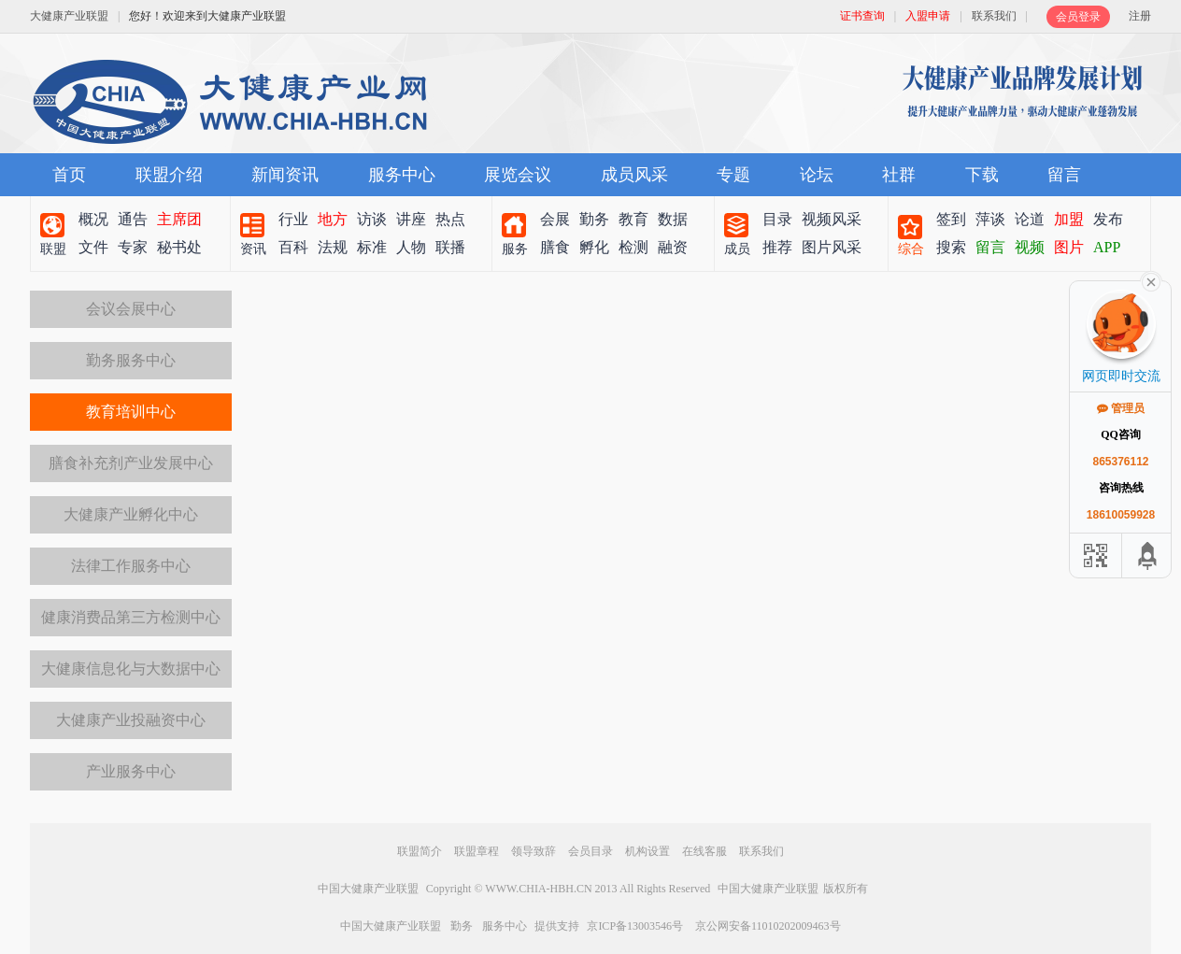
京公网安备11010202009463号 (768, 926)
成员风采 (634, 174)
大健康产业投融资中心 (131, 720)
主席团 (179, 219)
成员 (737, 249)
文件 (93, 247)
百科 (293, 247)
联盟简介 (419, 851)
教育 (633, 219)
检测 (633, 247)
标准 (372, 247)
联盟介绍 (169, 174)
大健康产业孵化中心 (131, 514)
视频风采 (831, 219)
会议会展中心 (131, 309)
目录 (777, 219)
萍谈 (990, 219)
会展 (555, 219)
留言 (1064, 174)
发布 (1108, 219)
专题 (733, 174)
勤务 (594, 219)
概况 (93, 219)
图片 (1069, 247)
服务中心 (401, 174)
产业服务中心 (131, 771)
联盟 (53, 249)
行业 (293, 219)
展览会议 (517, 174)
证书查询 (862, 15)
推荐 (777, 247)
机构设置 (647, 851)
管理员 (1121, 408)
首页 (69, 174)
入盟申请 (927, 15)
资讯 (253, 249)
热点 (450, 219)
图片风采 (831, 247)
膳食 (555, 247)
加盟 (1069, 219)
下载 (982, 174)
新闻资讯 (285, 174)
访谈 (372, 219)
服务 (515, 249)
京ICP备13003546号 (635, 926)
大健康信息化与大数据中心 (131, 668)
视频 (1030, 247)
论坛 (816, 174)
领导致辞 (533, 851)
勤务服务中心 (131, 360)
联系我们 (994, 15)
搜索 (951, 247)
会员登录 (1078, 16)
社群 (899, 174)
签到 (951, 219)
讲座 (411, 219)
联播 (450, 247)
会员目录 (590, 851)
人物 (411, 247)
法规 (333, 247)
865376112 (1120, 461)
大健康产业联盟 (69, 15)
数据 (673, 219)
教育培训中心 (131, 412)
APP (1106, 247)
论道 (1030, 219)
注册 (1140, 15)
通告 (133, 219)
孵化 (594, 247)
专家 (133, 247)
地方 (333, 219)
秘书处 (179, 247)
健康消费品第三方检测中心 (131, 617)
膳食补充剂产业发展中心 (131, 463)
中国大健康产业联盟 (368, 888)
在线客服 (704, 851)
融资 (673, 247)
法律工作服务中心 (131, 566)
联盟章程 (476, 851)
